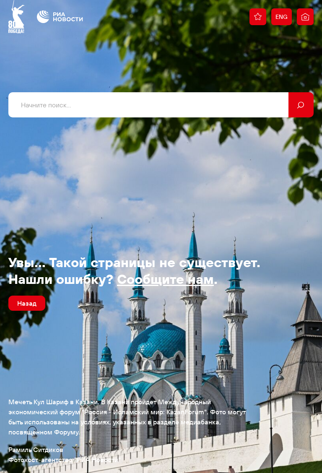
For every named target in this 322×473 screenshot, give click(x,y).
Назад (26, 303)
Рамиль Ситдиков (35, 449)
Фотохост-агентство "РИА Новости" (64, 459)
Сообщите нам (165, 278)
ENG (281, 17)
